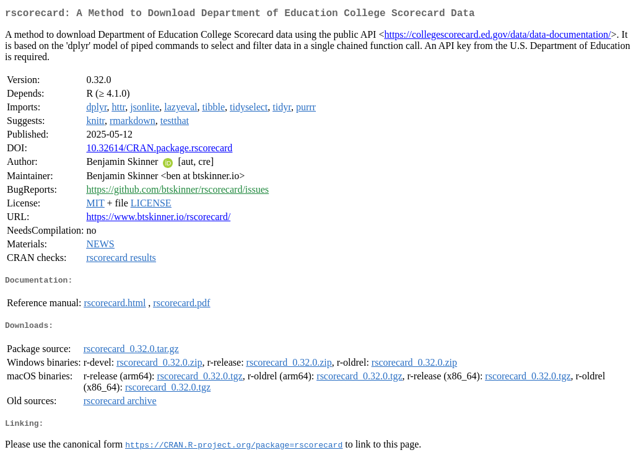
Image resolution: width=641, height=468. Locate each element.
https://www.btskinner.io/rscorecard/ (158, 219)
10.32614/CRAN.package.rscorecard (159, 150)
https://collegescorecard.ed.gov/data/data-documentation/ (497, 37)
